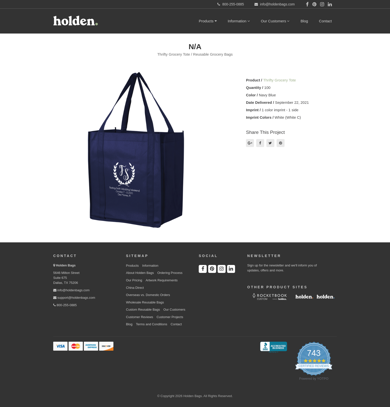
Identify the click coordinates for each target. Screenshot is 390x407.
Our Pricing (134, 280)
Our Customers (275, 21)
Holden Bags (66, 265)
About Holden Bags (140, 273)
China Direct (135, 288)
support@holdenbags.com (74, 297)
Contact (325, 21)
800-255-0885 (65, 305)
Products (208, 21)
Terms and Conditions (151, 324)
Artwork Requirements (162, 280)
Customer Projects (169, 317)
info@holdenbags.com (71, 290)
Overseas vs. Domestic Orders (148, 295)
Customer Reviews (139, 317)
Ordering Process (169, 273)
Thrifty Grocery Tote (279, 80)
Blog (304, 21)
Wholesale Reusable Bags (145, 302)
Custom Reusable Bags (143, 309)
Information (239, 21)
